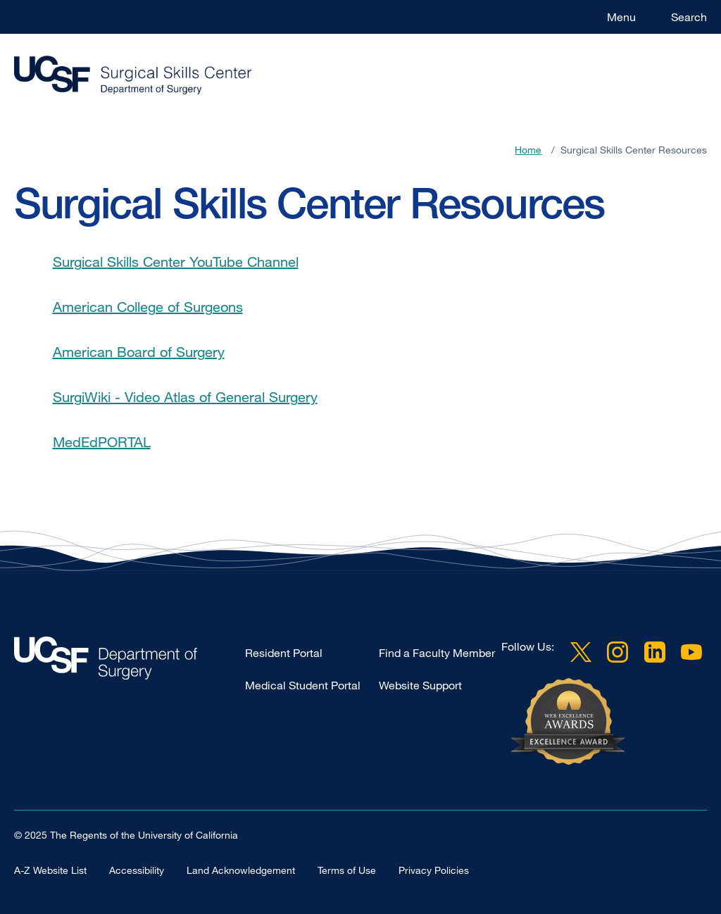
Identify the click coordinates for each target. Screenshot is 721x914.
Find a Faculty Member (437, 653)
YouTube (691, 652)
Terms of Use (347, 870)
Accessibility (136, 870)
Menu (621, 17)
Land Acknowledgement (241, 870)
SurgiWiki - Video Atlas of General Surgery (185, 397)
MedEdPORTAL (102, 442)
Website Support (420, 685)
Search (689, 17)
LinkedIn (654, 652)
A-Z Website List (50, 870)
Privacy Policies (434, 870)
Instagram (617, 652)
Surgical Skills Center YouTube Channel (176, 261)
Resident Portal (283, 653)
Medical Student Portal (302, 685)
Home (528, 150)
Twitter (580, 652)
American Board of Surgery (139, 352)
